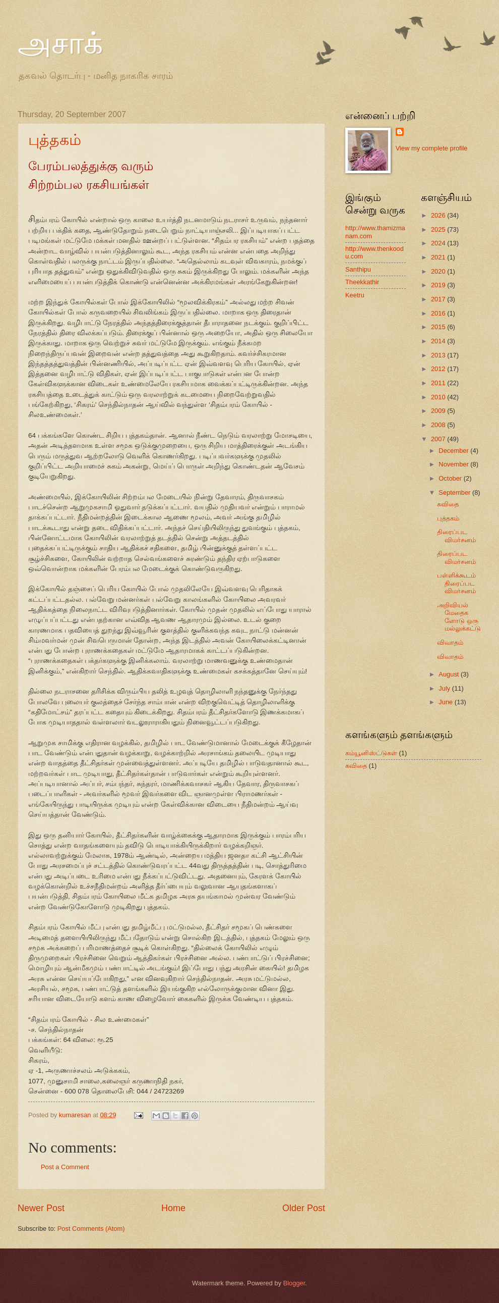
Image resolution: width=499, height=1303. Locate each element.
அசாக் (60, 43)
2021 (439, 257)
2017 (439, 299)
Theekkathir (362, 282)
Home (173, 1208)
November (454, 464)
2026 (439, 215)
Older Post (303, 1208)
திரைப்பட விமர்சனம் (456, 535)
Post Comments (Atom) (91, 1228)
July (445, 688)
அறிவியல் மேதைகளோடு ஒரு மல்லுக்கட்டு (459, 616)
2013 (439, 355)
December (454, 450)
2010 (439, 397)
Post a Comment (65, 1167)
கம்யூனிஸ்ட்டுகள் (371, 753)
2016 (439, 313)
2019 (439, 285)
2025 (439, 229)
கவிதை (448, 504)
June (447, 702)
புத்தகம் (54, 139)
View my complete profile (432, 148)
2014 (439, 341)
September (455, 492)
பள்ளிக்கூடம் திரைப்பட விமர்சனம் (456, 583)
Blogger (294, 1283)
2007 (439, 439)
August (450, 674)
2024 (439, 243)
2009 (439, 410)
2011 (439, 383)
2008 (439, 425)
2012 (439, 369)
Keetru (354, 295)
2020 (439, 271)
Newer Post (41, 1208)
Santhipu (358, 269)
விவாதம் (450, 642)
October (451, 478)
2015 (439, 327)
